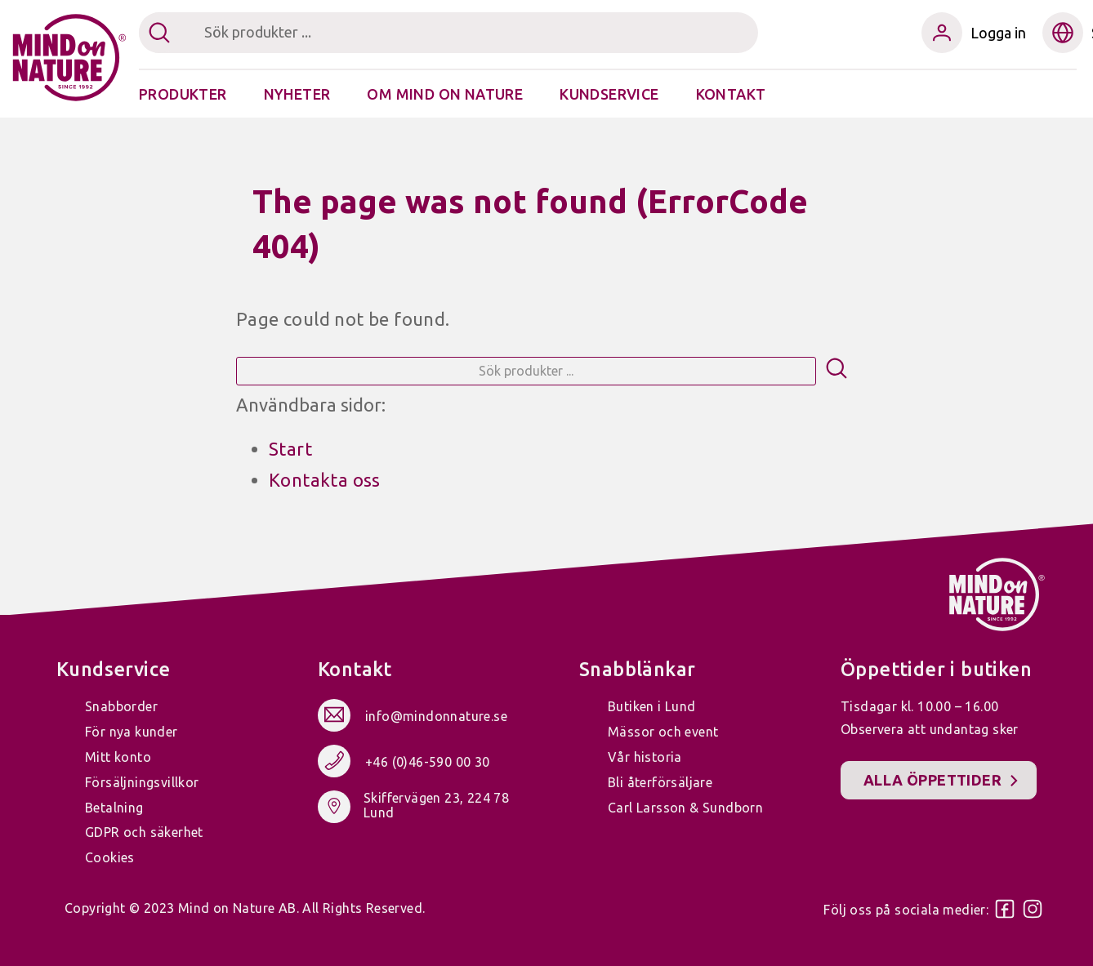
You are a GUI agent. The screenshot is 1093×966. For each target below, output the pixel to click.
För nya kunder (131, 731)
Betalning (114, 807)
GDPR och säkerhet (144, 832)
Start (290, 448)
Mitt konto (118, 757)
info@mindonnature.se (436, 716)
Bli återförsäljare (660, 782)
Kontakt (731, 94)
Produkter (183, 94)
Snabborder (121, 706)
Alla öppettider (932, 780)
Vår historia (645, 757)
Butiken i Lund (652, 706)
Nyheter (297, 94)
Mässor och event (663, 731)
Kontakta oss (325, 480)
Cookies (110, 857)
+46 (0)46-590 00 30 (427, 762)
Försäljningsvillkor (142, 782)
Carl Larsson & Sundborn (685, 807)
